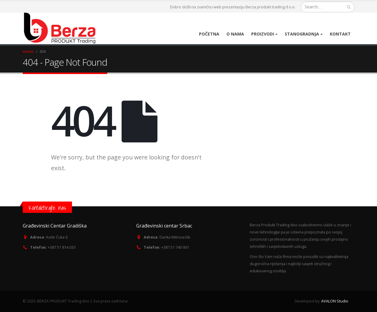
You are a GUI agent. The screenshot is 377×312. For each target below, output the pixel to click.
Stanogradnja (302, 34)
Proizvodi (262, 34)
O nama (235, 34)
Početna (209, 34)
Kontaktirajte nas (47, 208)
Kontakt (340, 34)
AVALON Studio (334, 301)
